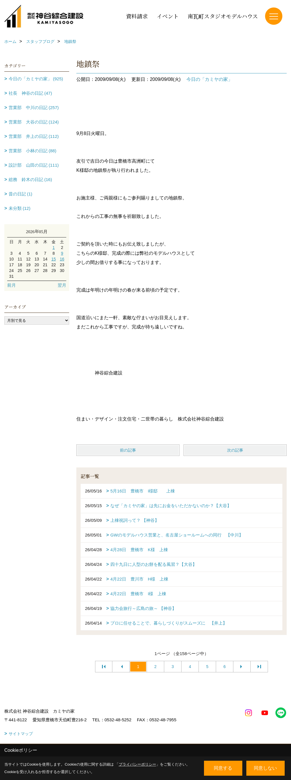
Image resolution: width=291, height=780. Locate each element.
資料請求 (137, 16)
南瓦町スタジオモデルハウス (223, 16)
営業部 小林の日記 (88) (32, 150)
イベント (168, 16)
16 (62, 259)
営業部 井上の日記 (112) (34, 136)
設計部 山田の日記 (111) (34, 165)
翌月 (62, 285)
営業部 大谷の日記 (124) (34, 121)
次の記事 (235, 450)
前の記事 (128, 450)
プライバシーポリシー (137, 764)
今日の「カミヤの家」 (209, 79)
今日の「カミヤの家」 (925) (36, 78)
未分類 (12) (20, 208)
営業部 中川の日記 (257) (34, 107)
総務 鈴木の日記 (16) (30, 179)
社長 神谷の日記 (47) (30, 93)
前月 (11, 285)
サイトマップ (21, 733)
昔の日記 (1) (21, 193)
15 (53, 259)
